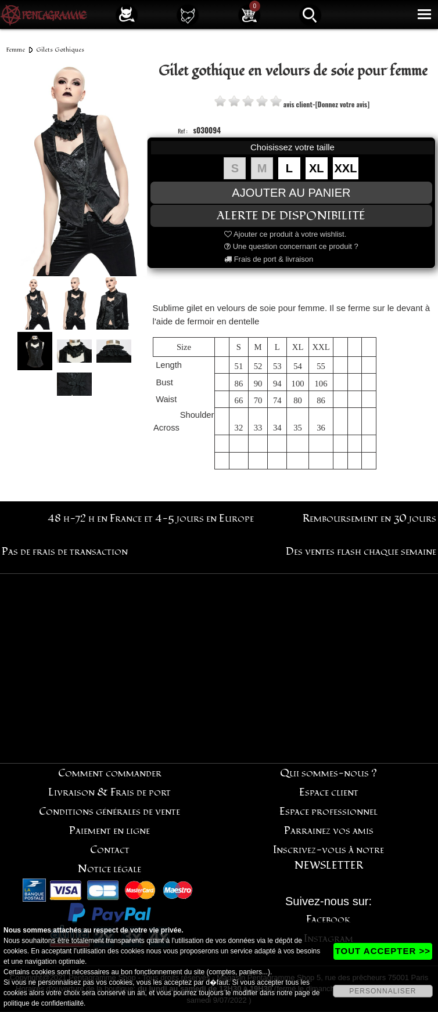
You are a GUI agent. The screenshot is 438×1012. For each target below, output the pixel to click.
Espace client (328, 792)
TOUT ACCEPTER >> (382, 951)
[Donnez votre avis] (342, 104)
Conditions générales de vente (109, 811)
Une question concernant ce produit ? (291, 246)
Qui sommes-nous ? (328, 773)
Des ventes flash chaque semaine (361, 551)
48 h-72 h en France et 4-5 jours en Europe (151, 518)
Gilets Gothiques (60, 49)
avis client (298, 104)
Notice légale (109, 869)
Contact (110, 850)
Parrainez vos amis (329, 830)
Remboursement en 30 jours (369, 518)
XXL (346, 168)
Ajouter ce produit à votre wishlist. (285, 234)
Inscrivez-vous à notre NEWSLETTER (328, 858)
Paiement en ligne (109, 830)
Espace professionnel (328, 811)
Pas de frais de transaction (65, 551)
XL (316, 168)
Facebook (328, 919)
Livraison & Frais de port (109, 792)
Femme (15, 49)
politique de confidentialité (43, 1003)
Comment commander (109, 773)
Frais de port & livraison (268, 259)
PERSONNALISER (382, 991)
